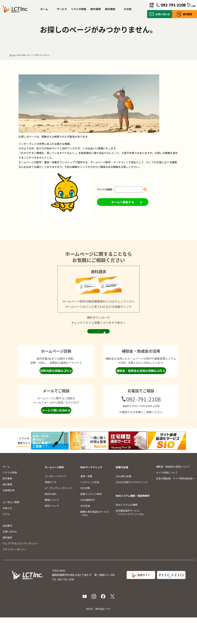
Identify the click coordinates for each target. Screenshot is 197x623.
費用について (52, 505)
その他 (127, 9)
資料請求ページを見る (98, 334)
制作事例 (96, 9)
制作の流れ (51, 499)
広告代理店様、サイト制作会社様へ (175, 484)
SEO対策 (85, 493)
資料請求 (187, 14)
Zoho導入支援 (123, 481)
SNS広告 (85, 511)
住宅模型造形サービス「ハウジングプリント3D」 (130, 517)
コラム (6, 519)
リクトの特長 (78, 9)
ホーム (44, 9)
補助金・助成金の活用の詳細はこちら (140, 377)
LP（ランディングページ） (59, 493)
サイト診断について (167, 478)
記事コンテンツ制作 (91, 499)
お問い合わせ (162, 14)
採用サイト (51, 487)
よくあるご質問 (11, 507)
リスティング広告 (89, 487)
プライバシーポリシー (15, 555)
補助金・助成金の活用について (173, 472)
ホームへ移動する (121, 202)
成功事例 (110, 9)
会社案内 (7, 531)
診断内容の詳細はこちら (56, 377)
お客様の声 (9, 496)
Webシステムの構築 (127, 510)
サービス (62, 9)
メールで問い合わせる (56, 417)
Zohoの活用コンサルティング (132, 487)
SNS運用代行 (87, 505)
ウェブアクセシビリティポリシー (20, 549)
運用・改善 (86, 481)
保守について (52, 511)
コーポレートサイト (55, 481)
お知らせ (7, 513)
